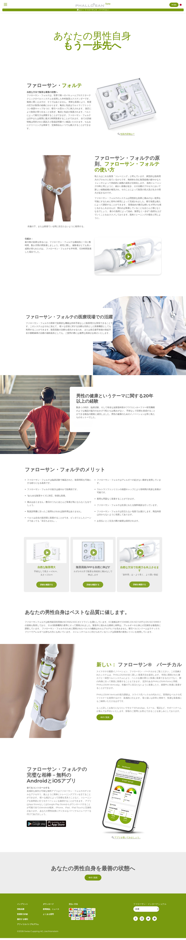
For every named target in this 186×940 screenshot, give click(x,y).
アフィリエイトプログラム (28, 926)
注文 (173, 5)
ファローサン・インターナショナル (149, 906)
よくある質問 (48, 916)
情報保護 (20, 911)
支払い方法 (73, 906)
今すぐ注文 (105, 717)
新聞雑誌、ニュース (51, 911)
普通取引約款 (22, 916)
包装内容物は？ (127, 134)
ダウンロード (48, 906)
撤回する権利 (22, 921)
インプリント (22, 906)
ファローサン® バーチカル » (97, 10)
